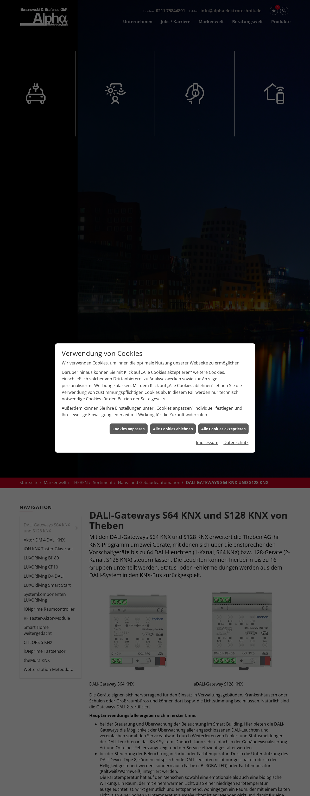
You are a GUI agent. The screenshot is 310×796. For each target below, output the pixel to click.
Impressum (207, 383)
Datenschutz (236, 383)
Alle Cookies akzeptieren (223, 369)
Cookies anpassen (128, 369)
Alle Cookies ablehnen (173, 369)
